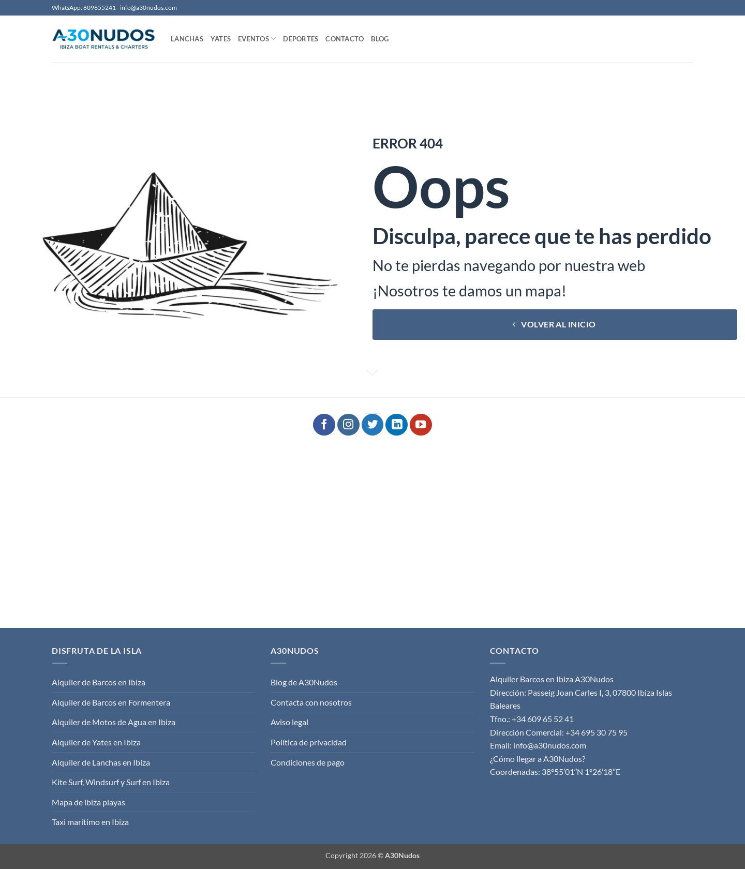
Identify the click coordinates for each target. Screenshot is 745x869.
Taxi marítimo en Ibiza (90, 822)
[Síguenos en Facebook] (324, 425)
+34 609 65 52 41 (543, 719)
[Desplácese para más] (372, 373)
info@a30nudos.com (148, 7)
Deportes (300, 39)
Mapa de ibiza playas (88, 802)
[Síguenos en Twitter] (373, 425)
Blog (380, 39)
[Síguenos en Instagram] (348, 425)
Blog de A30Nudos (304, 682)
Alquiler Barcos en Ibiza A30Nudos (552, 679)
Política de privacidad (309, 742)
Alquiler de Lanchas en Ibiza (101, 762)
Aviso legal (289, 722)
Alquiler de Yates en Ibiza (96, 742)
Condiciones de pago (308, 762)
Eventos (257, 38)
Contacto (344, 39)
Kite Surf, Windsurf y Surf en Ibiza (111, 782)
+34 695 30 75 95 (596, 732)
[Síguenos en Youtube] (421, 425)
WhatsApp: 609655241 (84, 7)
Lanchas (187, 39)
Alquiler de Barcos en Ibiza (98, 682)
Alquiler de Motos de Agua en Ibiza (113, 722)
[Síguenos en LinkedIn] (396, 425)
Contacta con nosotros (311, 702)
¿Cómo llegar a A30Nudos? (537, 758)
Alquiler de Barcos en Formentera (111, 702)
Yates (221, 39)
